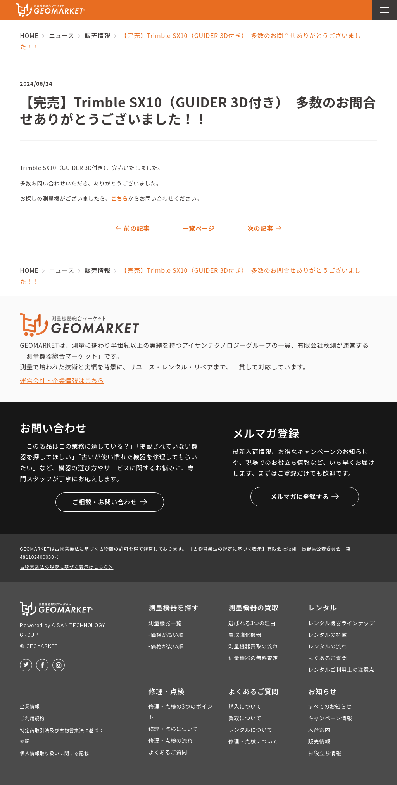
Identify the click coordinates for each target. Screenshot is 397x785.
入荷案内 (319, 729)
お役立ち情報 (325, 753)
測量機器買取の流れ (253, 646)
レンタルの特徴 (327, 634)
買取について (244, 718)
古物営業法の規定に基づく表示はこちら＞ (66, 566)
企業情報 (30, 706)
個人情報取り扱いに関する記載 (54, 753)
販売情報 (319, 741)
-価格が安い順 (166, 646)
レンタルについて (250, 729)
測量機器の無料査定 (253, 658)
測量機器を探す (173, 607)
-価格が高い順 (166, 634)
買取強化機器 (245, 634)
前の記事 (137, 228)
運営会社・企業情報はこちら (62, 380)
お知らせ (322, 691)
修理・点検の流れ (170, 740)
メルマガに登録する (305, 496)
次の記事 (260, 228)
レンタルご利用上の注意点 (341, 669)
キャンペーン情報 (330, 718)
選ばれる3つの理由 (252, 623)
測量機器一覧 (165, 623)
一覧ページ (198, 228)
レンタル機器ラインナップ (341, 623)
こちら (119, 198)
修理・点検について (173, 729)
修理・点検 (166, 691)
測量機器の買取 (253, 607)
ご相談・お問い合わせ (109, 501)
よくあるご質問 (327, 658)
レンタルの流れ (327, 646)
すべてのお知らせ (330, 706)
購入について (244, 706)
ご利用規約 (32, 718)
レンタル (322, 607)
